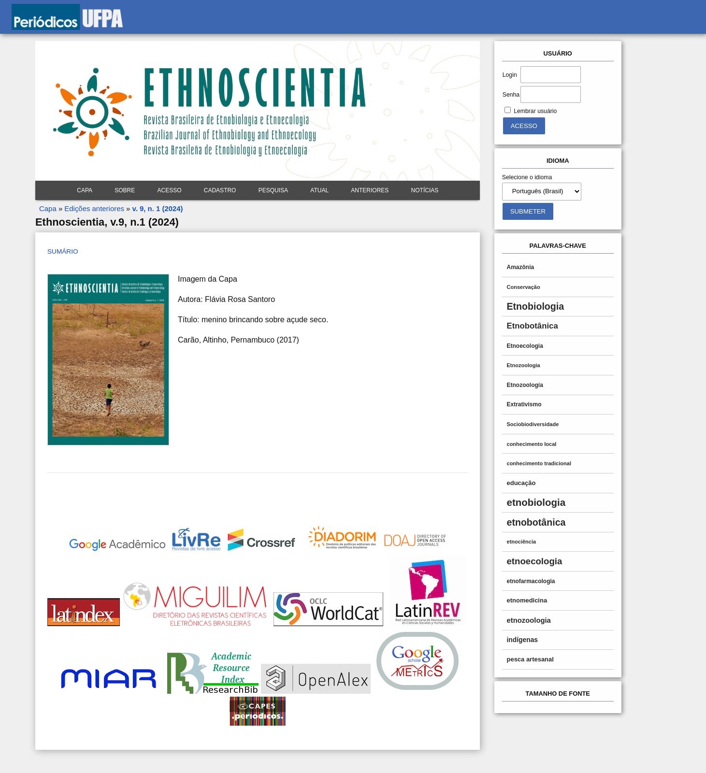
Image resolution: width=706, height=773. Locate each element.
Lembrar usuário (535, 111)
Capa (84, 190)
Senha (511, 94)
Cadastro (220, 190)
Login (510, 75)
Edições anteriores (94, 208)
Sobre (125, 190)
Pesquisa (273, 190)
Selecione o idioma (527, 177)
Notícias (425, 190)
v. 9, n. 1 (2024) (157, 208)
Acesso (170, 190)
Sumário (62, 251)
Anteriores (370, 190)
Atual (319, 190)
